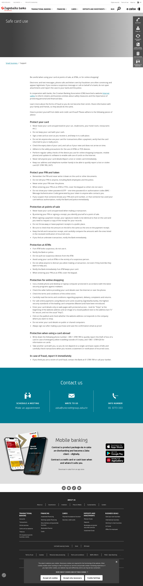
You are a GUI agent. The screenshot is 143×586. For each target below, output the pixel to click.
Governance (52, 505)
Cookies (41, 555)
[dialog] (71, 571)
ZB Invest (86, 546)
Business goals (111, 513)
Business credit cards (69, 520)
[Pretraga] (118, 9)
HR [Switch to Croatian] (139, 2)
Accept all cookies (50, 577)
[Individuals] (13, 9)
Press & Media (77, 505)
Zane (76, 546)
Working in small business (114, 523)
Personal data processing (57, 555)
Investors (64, 505)
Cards (73, 9)
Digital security (115, 2)
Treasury (22, 532)
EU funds (108, 526)
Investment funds (89, 530)
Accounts (22, 519)
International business (112, 520)
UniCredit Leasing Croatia (61, 546)
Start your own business (113, 516)
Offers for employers (112, 529)
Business (17, 2)
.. (120, 555)
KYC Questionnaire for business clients (26, 536)
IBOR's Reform (94, 555)
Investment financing (47, 516)
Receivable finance (46, 528)
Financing (61, 9)
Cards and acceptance (26, 528)
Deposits (86, 522)
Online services (23, 525)
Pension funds (88, 519)
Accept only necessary (72, 577)
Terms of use (124, 2)
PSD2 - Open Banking (110, 555)
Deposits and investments (94, 9)
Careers (104, 505)
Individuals (6, 2)
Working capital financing (49, 520)
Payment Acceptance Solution (72, 516)
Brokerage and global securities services (90, 526)
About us (132, 2)
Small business (12, 63)
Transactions (23, 522)
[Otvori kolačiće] (4, 575)
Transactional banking (41, 9)
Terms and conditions (77, 555)
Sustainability (91, 505)
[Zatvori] (116, 562)
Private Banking (31, 2)
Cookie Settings (93, 577)
